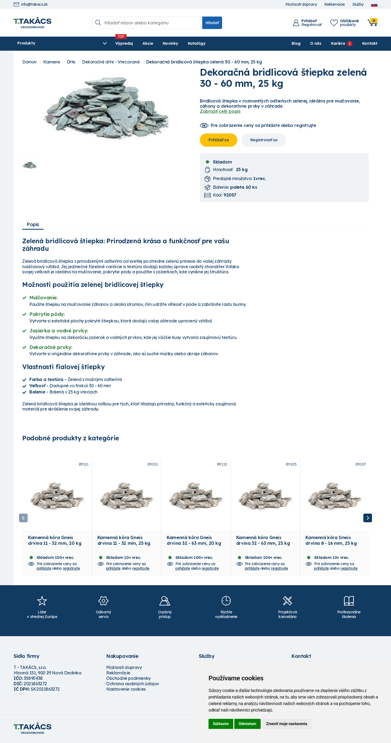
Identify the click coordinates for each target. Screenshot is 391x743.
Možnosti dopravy (301, 4)
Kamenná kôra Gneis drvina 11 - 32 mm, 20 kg (54, 541)
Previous (23, 518)
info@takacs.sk (31, 4)
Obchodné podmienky (128, 680)
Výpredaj (96, 43)
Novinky (142, 43)
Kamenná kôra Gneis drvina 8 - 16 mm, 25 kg (331, 541)
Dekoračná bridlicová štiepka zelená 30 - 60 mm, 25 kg (204, 62)
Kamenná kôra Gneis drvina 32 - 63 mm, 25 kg (263, 541)
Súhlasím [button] (221, 724)
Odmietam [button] (247, 724)
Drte (71, 62)
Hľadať (212, 22)
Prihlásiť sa (219, 139)
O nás (315, 43)
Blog (296, 43)
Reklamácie (334, 4)
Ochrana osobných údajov (132, 685)
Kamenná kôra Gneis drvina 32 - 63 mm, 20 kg (194, 541)
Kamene (51, 62)
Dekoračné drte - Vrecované (111, 62)
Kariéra (338, 43)
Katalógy (169, 43)
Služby (358, 4)
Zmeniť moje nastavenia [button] (286, 724)
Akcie (120, 43)
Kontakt (369, 43)
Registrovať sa (263, 139)
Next (367, 518)
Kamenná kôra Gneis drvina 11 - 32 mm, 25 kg (123, 541)
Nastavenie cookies (126, 690)
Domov (29, 62)
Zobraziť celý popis (220, 111)
